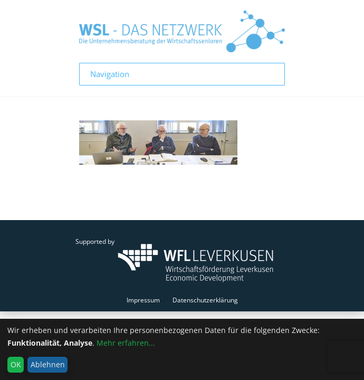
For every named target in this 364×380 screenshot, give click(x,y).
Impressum (143, 300)
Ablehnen (48, 364)
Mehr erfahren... (126, 343)
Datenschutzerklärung (205, 300)
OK (16, 364)
